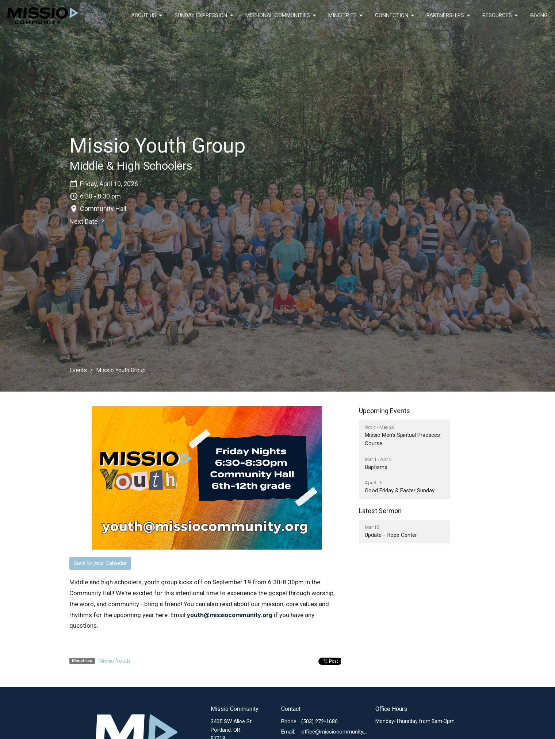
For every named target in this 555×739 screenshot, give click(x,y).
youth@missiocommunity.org (229, 615)
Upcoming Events (384, 411)
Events (78, 370)
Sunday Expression (204, 15)
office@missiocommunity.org (334, 731)
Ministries (346, 15)
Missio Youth (114, 661)
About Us (147, 15)
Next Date (87, 221)
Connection (395, 15)
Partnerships (448, 15)
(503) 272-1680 (319, 721)
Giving (539, 15)
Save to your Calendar (100, 563)
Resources (500, 15)
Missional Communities (281, 15)
